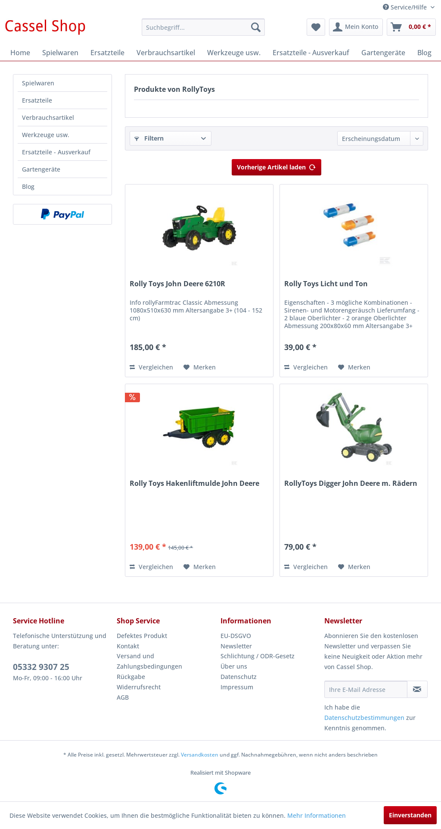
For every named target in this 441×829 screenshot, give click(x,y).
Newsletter (236, 646)
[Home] (20, 52)
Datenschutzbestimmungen (364, 717)
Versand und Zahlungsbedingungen (149, 661)
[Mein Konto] (356, 27)
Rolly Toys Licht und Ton (326, 283)
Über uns (233, 666)
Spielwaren (38, 83)
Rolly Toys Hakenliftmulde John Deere (194, 483)
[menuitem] (203, 27)
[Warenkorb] (411, 27)
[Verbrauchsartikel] (165, 52)
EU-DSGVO (235, 636)
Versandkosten (199, 754)
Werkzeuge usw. (45, 135)
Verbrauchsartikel (48, 117)
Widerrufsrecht (139, 687)
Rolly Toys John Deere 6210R (177, 283)
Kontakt (128, 646)
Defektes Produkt (142, 636)
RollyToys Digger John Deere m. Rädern (350, 483)
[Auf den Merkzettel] (199, 367)
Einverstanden (410, 815)
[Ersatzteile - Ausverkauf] (311, 52)
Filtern (149, 138)
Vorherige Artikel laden (276, 165)
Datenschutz (238, 677)
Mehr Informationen (316, 815)
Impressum (236, 687)
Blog (28, 186)
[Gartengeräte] (383, 52)
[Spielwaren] (60, 52)
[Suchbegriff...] (203, 27)
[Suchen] (256, 27)
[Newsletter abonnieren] (417, 689)
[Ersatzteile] (107, 52)
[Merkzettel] (316, 27)
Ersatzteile (37, 100)
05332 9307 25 (41, 667)
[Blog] (424, 52)
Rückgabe (131, 677)
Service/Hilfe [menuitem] (406, 7)
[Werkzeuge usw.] (234, 52)
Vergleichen (151, 367)
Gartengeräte (41, 169)
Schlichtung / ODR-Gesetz (257, 656)
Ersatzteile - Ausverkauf (56, 152)
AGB (123, 697)
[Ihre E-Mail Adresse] (365, 689)
